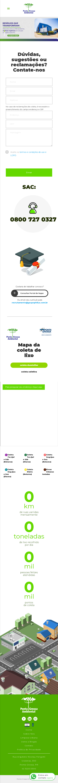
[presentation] (26, 162)
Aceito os (28, 152)
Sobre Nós (29, 734)
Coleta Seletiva (29, 372)
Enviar (29, 172)
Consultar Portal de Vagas (27, 293)
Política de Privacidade (29, 749)
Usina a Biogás (29, 741)
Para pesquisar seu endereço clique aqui (23, 387)
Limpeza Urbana (29, 738)
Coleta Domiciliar (29, 365)
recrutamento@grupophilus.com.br (30, 302)
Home (29, 730)
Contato (29, 745)
